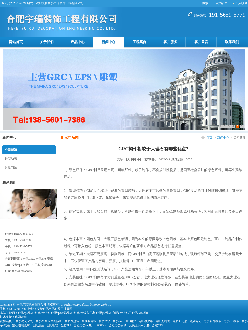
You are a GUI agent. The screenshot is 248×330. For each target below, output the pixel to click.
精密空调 (105, 321)
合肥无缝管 (162, 321)
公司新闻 (11, 150)
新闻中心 (108, 42)
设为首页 (222, 3)
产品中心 (78, 42)
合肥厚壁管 (72, 321)
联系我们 (232, 42)
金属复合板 (89, 321)
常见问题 (11, 167)
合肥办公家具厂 (84, 325)
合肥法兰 (38, 325)
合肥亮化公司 (24, 321)
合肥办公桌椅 (118, 325)
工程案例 (139, 42)
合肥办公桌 (179, 321)
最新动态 (11, 158)
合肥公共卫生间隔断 (49, 321)
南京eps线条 (231, 321)
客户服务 (170, 42)
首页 (209, 137)
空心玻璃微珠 (21, 325)
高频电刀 (195, 321)
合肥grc (117, 321)
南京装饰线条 (212, 321)
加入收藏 (241, 3)
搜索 (205, 3)
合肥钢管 (52, 325)
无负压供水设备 (139, 325)
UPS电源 (130, 321)
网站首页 (16, 42)
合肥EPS (65, 325)
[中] (133, 159)
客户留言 (201, 42)
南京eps (102, 325)
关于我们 (47, 42)
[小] (138, 159)
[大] (128, 159)
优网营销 (21, 317)
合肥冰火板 (145, 321)
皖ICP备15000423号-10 (96, 304)
